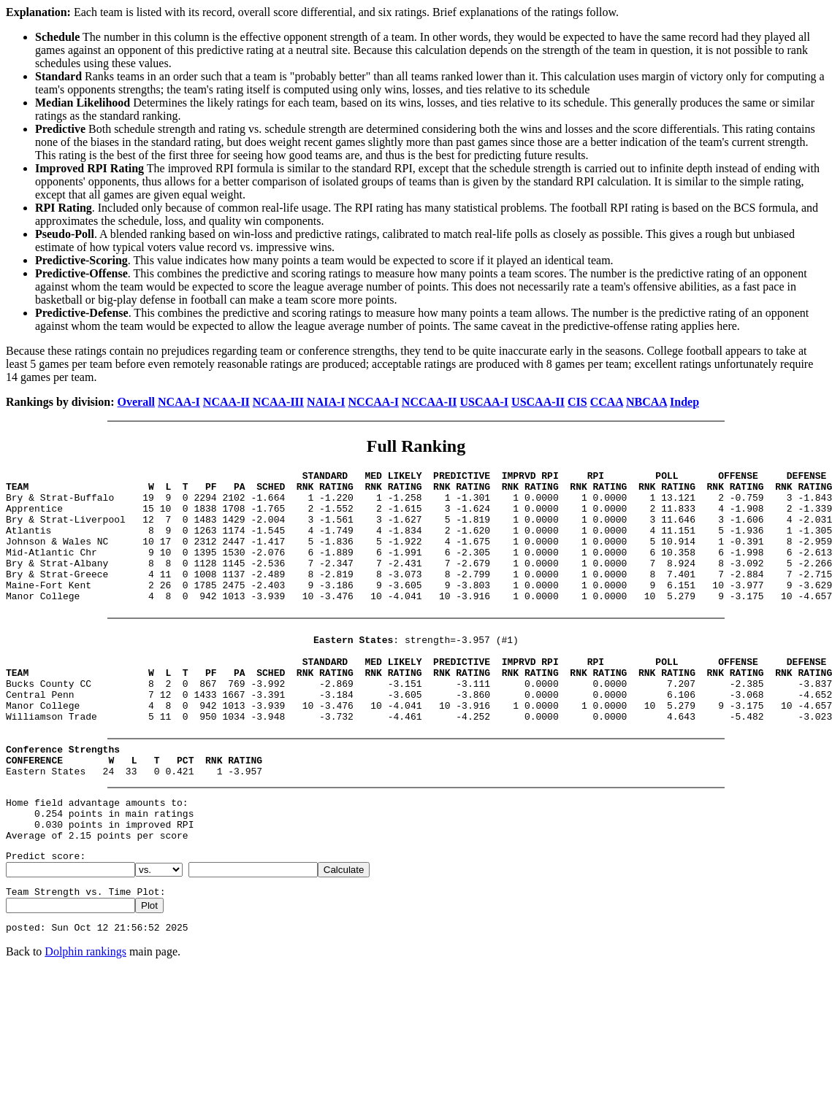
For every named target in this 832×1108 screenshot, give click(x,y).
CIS (577, 402)
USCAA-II (538, 402)
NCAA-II (226, 402)
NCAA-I (179, 402)
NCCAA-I (373, 402)
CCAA (606, 402)
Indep (684, 402)
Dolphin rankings (85, 1023)
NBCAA (646, 402)
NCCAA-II (429, 402)
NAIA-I (326, 402)
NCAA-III (278, 402)
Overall (137, 402)
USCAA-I (483, 402)
